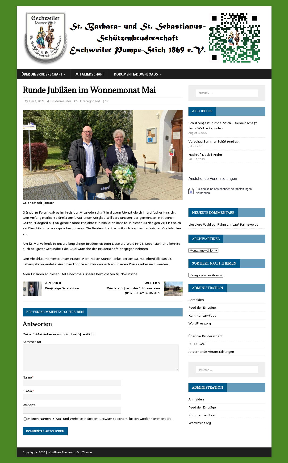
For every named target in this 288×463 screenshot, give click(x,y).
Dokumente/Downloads (136, 74)
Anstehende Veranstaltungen (211, 351)
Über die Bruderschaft (42, 74)
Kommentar (32, 341)
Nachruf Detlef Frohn (205, 154)
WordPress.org (199, 323)
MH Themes (84, 452)
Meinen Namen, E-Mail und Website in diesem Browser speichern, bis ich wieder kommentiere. (99, 418)
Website (29, 405)
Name (27, 377)
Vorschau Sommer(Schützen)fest (214, 141)
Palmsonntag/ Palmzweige (237, 224)
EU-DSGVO (196, 343)
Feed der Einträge (202, 307)
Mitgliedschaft (89, 74)
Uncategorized (89, 101)
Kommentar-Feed (202, 315)
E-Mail (28, 391)
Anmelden (196, 299)
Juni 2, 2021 (36, 101)
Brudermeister (60, 101)
